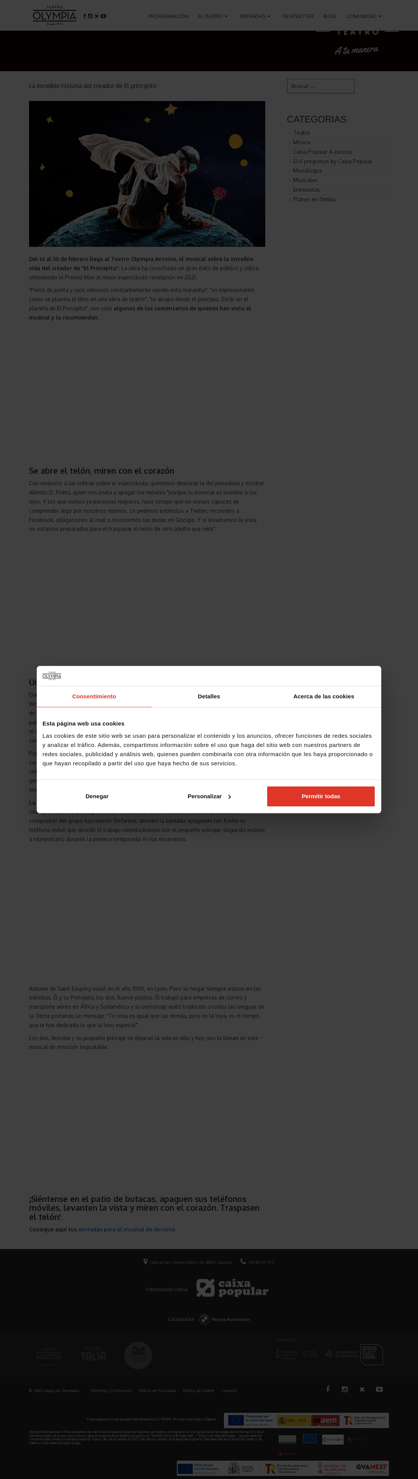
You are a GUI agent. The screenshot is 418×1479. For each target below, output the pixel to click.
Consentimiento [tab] (94, 696)
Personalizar (209, 796)
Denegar (96, 796)
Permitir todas (321, 796)
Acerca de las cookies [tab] (324, 696)
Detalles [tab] (209, 696)
